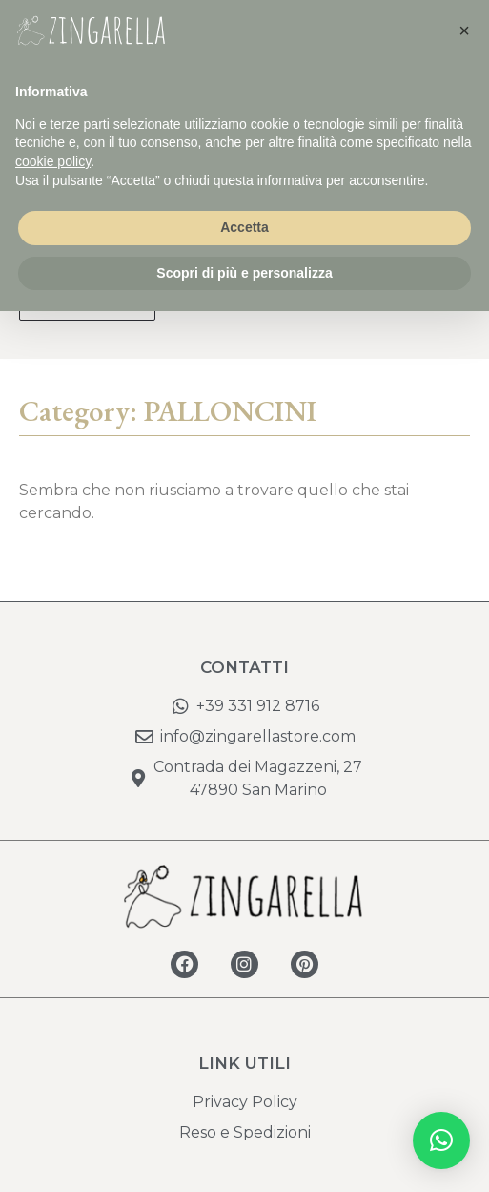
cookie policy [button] (53, 161)
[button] (441, 1140)
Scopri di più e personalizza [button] (244, 273)
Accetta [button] (244, 227)
